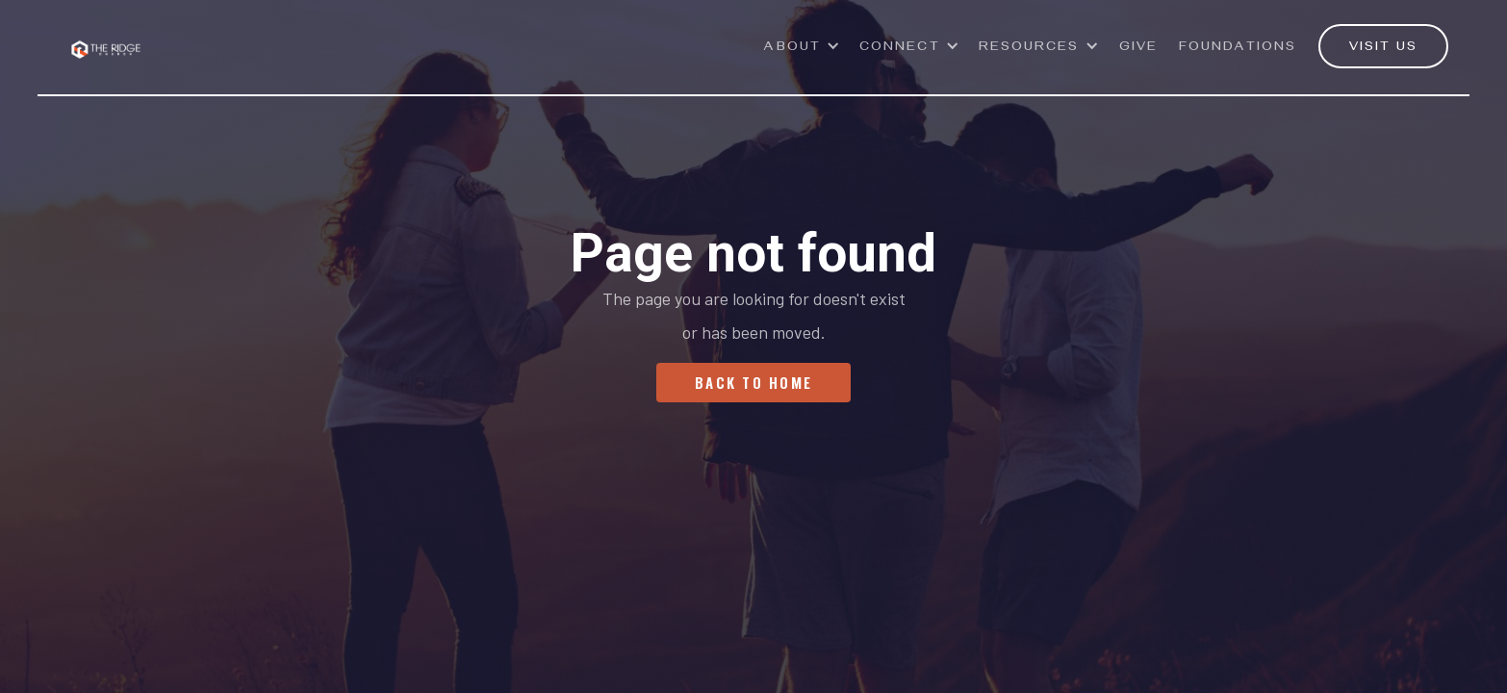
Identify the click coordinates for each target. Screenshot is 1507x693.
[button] (802, 56)
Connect (899, 48)
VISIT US (1383, 48)
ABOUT (792, 48)
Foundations (1237, 48)
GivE (1138, 48)
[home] (106, 38)
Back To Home (753, 382)
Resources (1029, 48)
